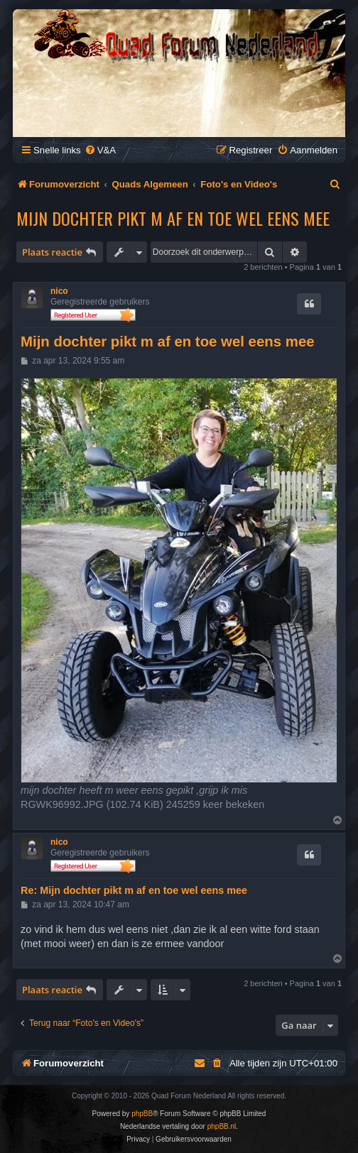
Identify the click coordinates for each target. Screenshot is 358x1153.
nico (59, 291)
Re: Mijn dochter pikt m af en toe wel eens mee (134, 890)
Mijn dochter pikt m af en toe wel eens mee (173, 218)
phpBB (142, 1114)
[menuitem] (100, 150)
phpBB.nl (222, 1126)
